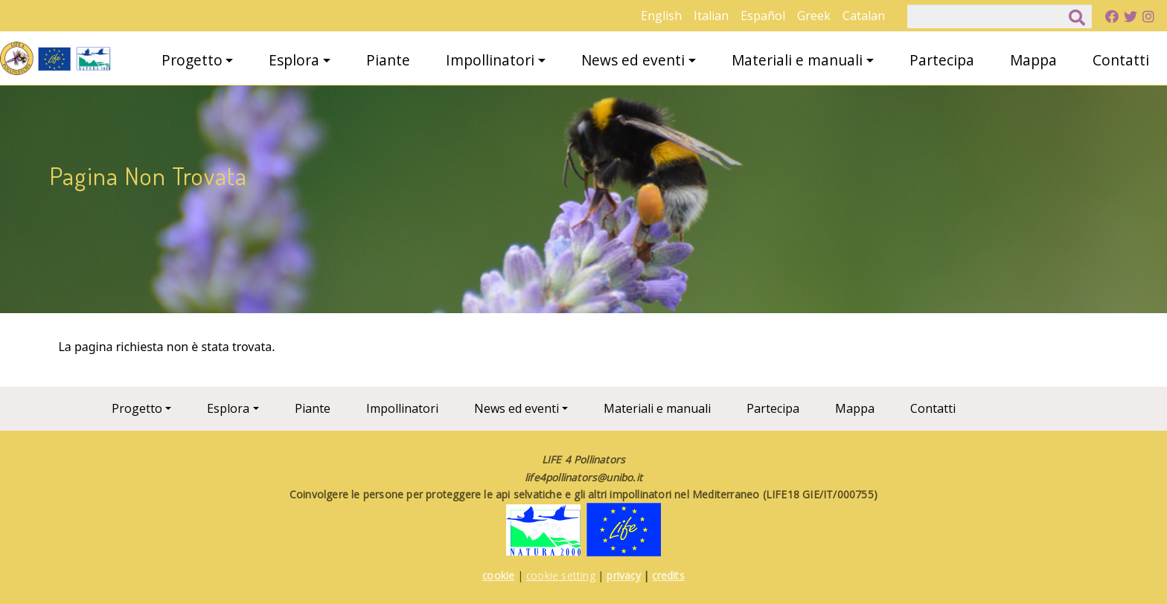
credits (668, 575)
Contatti (1121, 60)
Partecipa (941, 60)
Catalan (864, 15)
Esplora (294, 60)
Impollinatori (490, 60)
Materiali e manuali (797, 60)
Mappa (1033, 60)
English (661, 15)
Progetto (192, 60)
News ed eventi (633, 60)
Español (763, 15)
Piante (388, 60)
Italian (711, 15)
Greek (814, 15)
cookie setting (560, 575)
